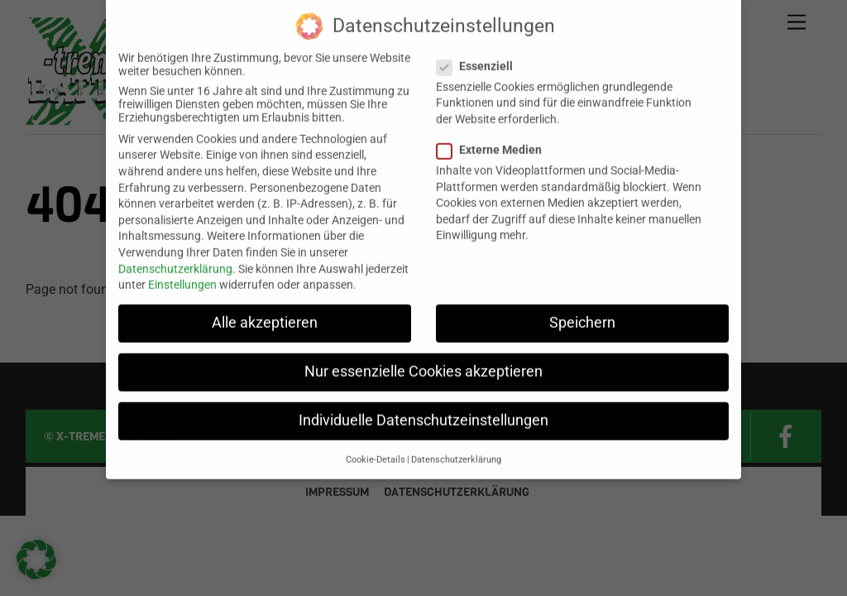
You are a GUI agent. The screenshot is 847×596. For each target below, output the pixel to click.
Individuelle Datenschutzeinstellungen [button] (423, 409)
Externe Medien (497, 138)
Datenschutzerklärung (175, 257)
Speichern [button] (582, 311)
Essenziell (482, 54)
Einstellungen (182, 273)
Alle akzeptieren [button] (265, 311)
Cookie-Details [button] (375, 448)
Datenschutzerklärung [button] (456, 448)
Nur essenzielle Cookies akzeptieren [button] (423, 360)
